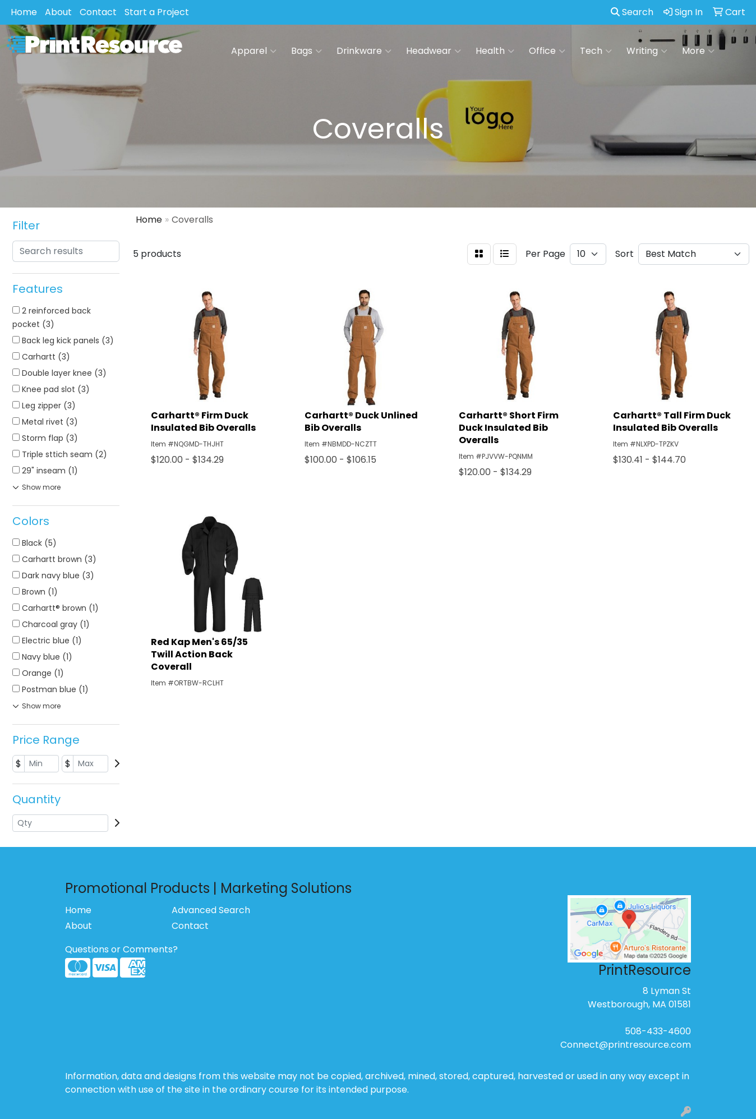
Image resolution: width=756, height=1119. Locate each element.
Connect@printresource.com (625, 1044)
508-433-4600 (658, 1031)
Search (632, 12)
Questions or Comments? (121, 949)
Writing (646, 51)
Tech (596, 51)
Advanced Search (211, 910)
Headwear (433, 51)
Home (24, 12)
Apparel (253, 51)
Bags (306, 51)
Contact (98, 12)
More (698, 51)
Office (547, 51)
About (58, 12)
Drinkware (363, 51)
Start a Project (157, 12)
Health (495, 51)
